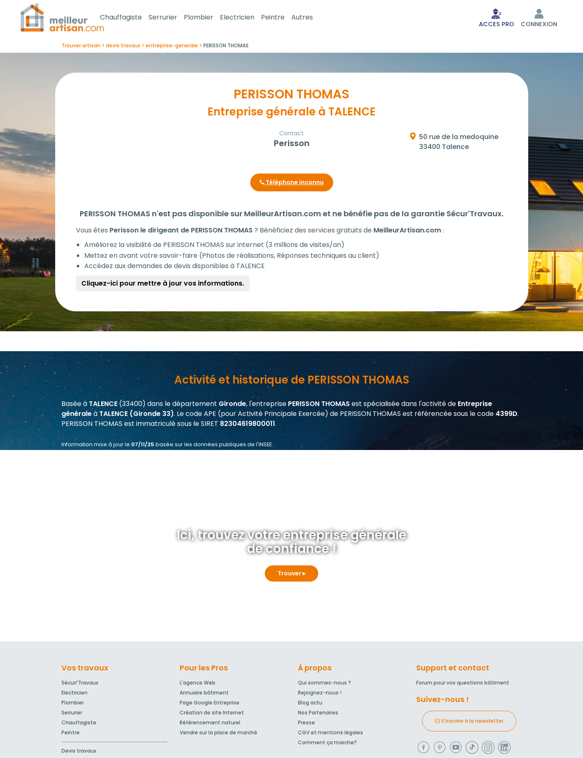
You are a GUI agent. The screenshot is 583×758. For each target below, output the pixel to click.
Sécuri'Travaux (79, 684)
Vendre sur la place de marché (218, 734)
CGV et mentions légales (330, 734)
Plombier (208, 18)
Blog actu (310, 704)
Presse (306, 724)
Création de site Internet (212, 714)
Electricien (247, 18)
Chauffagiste (131, 18)
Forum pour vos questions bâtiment (462, 684)
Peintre (283, 18)
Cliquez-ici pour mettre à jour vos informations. (162, 285)
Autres (312, 18)
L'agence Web (197, 684)
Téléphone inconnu (292, 184)
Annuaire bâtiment (204, 694)
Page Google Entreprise (209, 704)
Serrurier (173, 18)
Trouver (291, 575)
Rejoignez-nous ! (320, 694)
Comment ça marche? (327, 744)
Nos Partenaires (318, 714)
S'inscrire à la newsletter (469, 722)
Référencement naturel (210, 724)
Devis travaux (78, 752)
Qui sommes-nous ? (324, 684)
